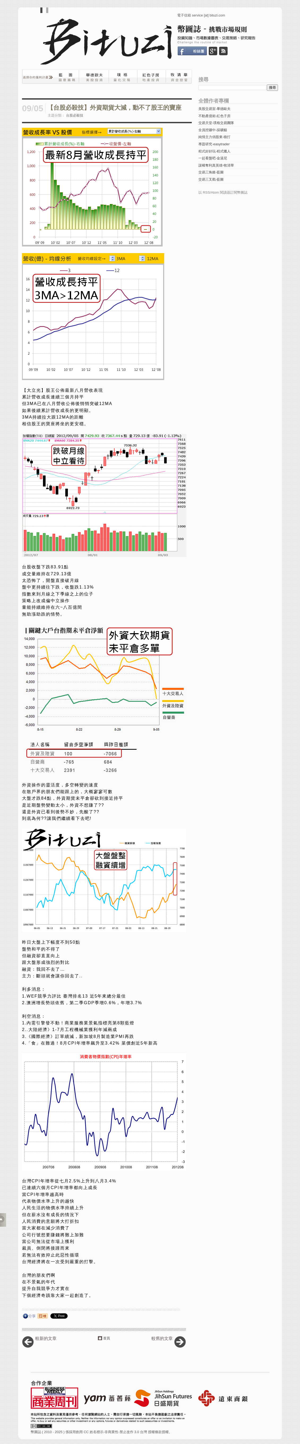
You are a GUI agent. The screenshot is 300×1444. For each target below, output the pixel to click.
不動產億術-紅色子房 (214, 116)
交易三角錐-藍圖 (211, 172)
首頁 (106, 1338)
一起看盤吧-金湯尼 (212, 158)
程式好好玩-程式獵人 (214, 151)
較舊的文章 (162, 1338)
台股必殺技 (74, 115)
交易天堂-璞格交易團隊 (216, 123)
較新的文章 (45, 1338)
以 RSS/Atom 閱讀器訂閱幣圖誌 (222, 192)
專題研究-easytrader (214, 144)
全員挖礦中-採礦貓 (212, 130)
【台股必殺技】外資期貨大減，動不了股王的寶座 (114, 107)
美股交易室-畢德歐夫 (214, 109)
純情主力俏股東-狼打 (214, 137)
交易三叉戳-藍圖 (211, 179)
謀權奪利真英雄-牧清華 (216, 165)
